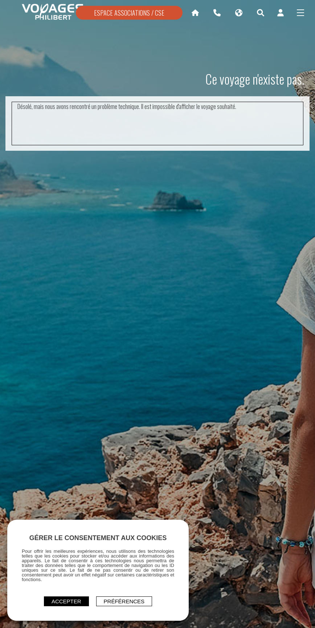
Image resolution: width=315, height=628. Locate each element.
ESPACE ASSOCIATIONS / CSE (129, 12)
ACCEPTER (66, 601)
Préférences (124, 601)
